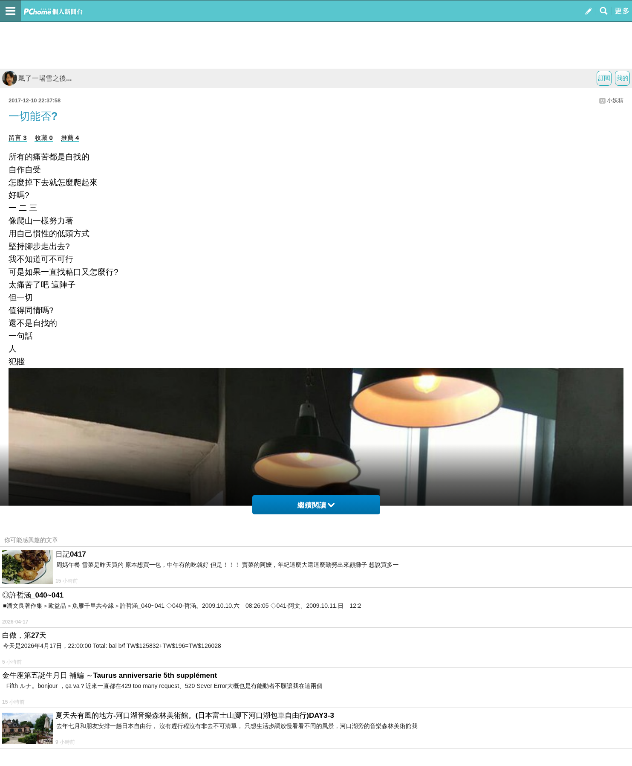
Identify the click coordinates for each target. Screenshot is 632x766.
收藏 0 (44, 137)
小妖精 (615, 100)
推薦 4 (70, 137)
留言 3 (18, 137)
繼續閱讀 (316, 505)
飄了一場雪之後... (37, 78)
